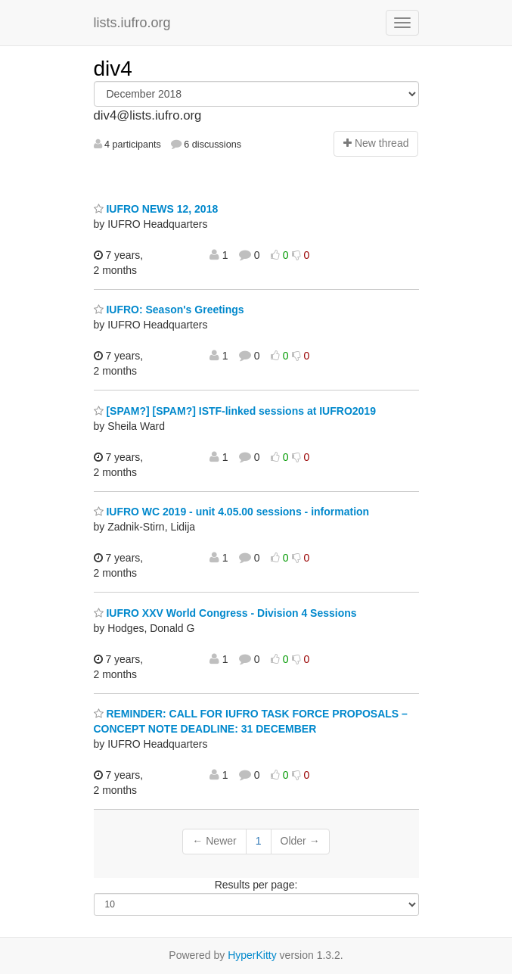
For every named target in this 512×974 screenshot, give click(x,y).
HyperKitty (252, 955)
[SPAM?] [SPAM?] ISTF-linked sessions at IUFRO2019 (235, 411)
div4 (113, 68)
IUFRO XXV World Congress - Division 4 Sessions (225, 613)
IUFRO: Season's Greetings (169, 309)
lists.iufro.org (132, 22)
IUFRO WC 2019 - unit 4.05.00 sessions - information (232, 512)
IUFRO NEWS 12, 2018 (156, 209)
